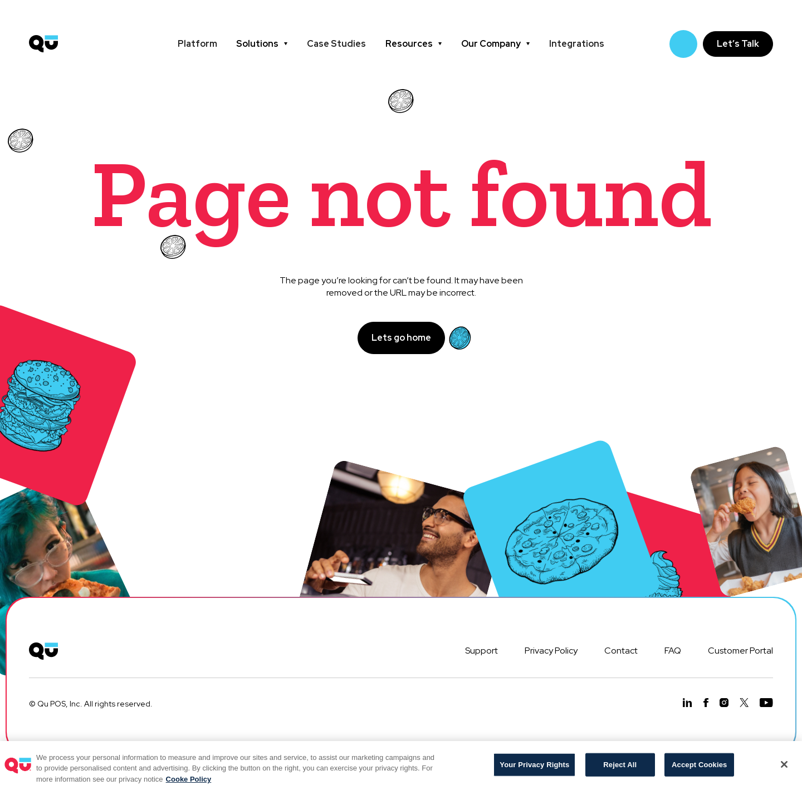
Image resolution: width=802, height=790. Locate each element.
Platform (197, 44)
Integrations (576, 44)
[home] (43, 43)
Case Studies (336, 44)
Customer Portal (740, 650)
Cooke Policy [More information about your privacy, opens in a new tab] (189, 784)
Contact (621, 650)
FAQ (672, 650)
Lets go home (401, 338)
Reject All (620, 770)
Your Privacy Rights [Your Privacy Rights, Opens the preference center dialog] (534, 770)
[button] (262, 44)
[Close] (784, 769)
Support (481, 650)
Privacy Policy (551, 650)
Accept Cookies (699, 770)
